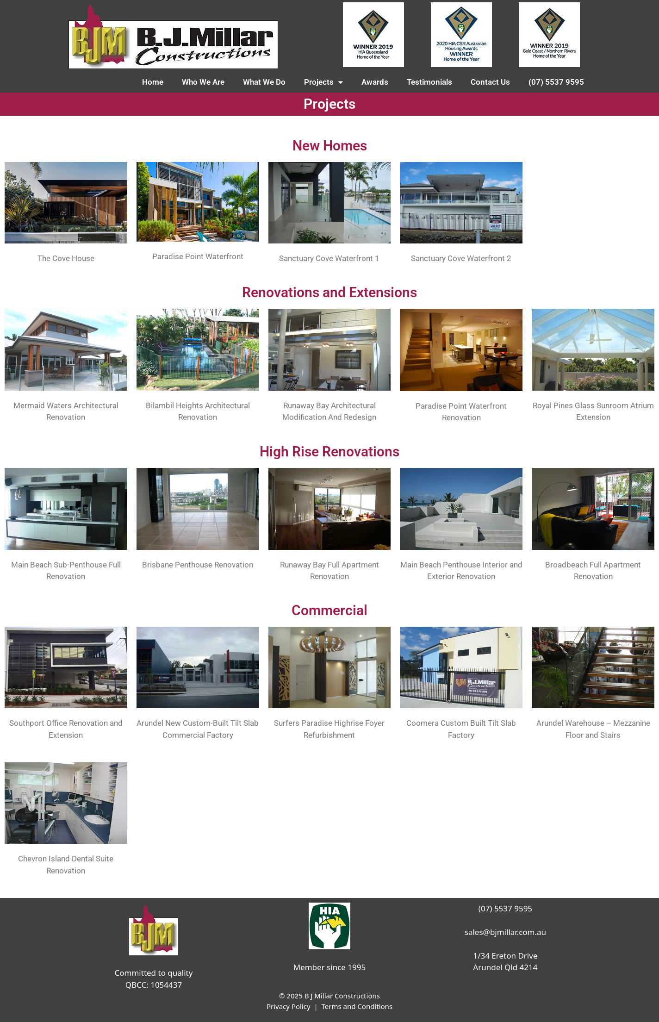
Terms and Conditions (356, 1006)
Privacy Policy (289, 1006)
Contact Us (490, 82)
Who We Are (203, 82)
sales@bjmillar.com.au (505, 932)
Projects (323, 82)
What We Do (264, 82)
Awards (374, 82)
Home (152, 82)
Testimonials (429, 82)
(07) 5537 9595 (556, 82)
